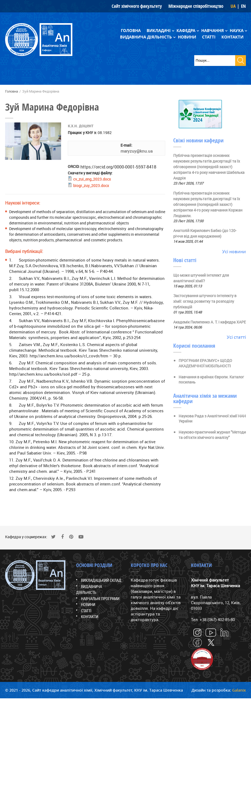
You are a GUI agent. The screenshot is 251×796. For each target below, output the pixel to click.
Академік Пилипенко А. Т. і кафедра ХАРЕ (209, 322)
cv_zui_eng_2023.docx (92, 179)
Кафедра (185, 30)
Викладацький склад (101, 580)
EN (243, 6)
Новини (187, 37)
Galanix (239, 690)
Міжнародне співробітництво (195, 6)
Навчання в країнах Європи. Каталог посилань (211, 379)
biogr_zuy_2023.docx (91, 185)
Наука (236, 30)
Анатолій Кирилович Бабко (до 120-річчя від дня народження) (204, 233)
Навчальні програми (100, 598)
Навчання (212, 30)
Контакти (232, 37)
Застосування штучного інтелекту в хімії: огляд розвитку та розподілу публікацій (204, 301)
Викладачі (159, 30)
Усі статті (236, 337)
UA (233, 6)
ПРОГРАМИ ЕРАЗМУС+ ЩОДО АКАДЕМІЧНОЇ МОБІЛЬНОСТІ (205, 363)
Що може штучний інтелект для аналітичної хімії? (201, 278)
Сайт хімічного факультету (137, 6)
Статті (208, 37)
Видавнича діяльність (146, 37)
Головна (131, 30)
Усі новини (234, 252)
